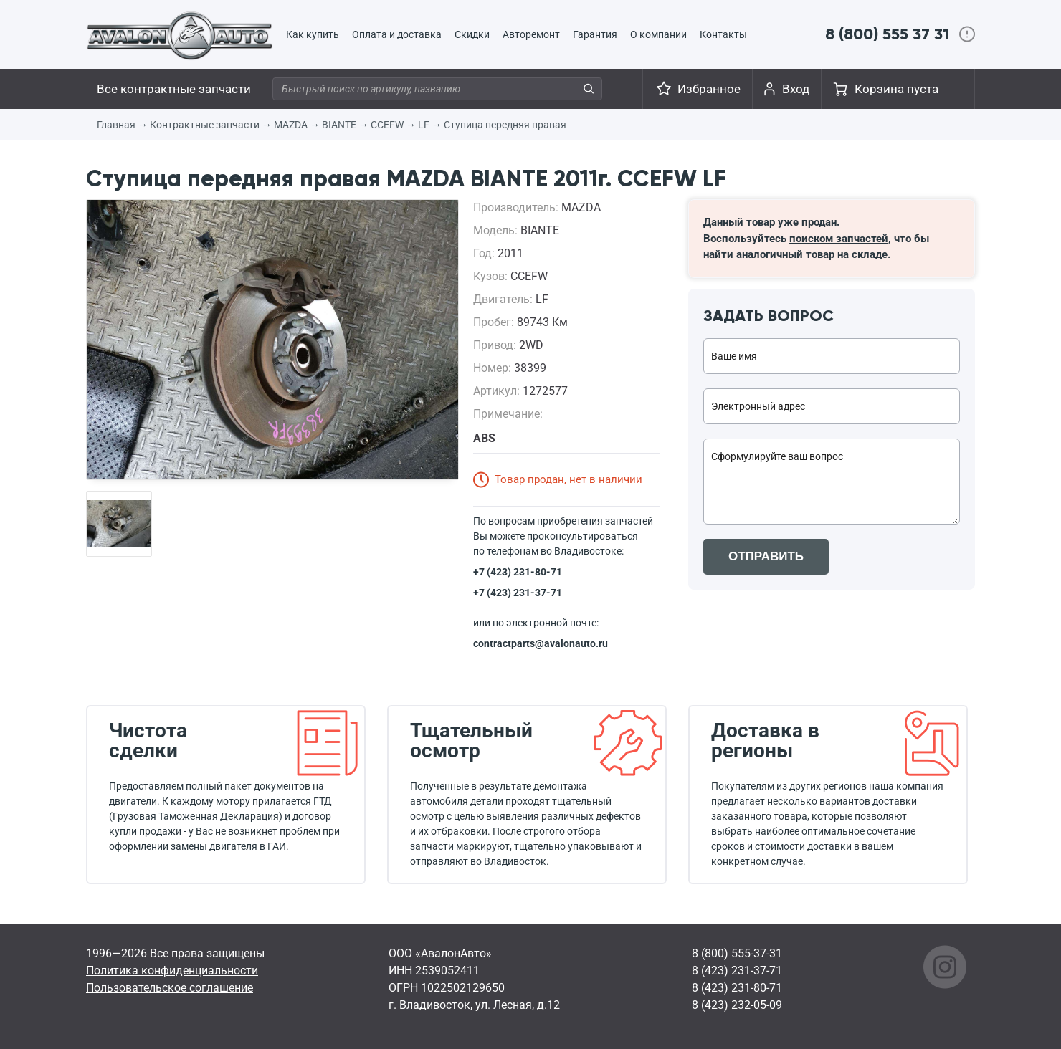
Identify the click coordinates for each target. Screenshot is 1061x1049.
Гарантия (595, 34)
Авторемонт (531, 34)
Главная (116, 124)
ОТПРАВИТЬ (766, 556)
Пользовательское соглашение (169, 988)
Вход (795, 89)
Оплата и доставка (397, 34)
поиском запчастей (838, 238)
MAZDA (291, 124)
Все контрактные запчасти (174, 89)
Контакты (723, 34)
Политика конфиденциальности (172, 970)
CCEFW (387, 124)
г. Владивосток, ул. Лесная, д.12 (474, 1005)
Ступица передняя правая (505, 124)
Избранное (709, 89)
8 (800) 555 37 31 (887, 34)
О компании (658, 34)
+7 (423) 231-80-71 (517, 572)
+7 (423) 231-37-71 (517, 592)
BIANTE (339, 124)
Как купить (312, 34)
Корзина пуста (896, 89)
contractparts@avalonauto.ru (540, 643)
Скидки (472, 34)
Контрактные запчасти (205, 124)
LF (423, 124)
